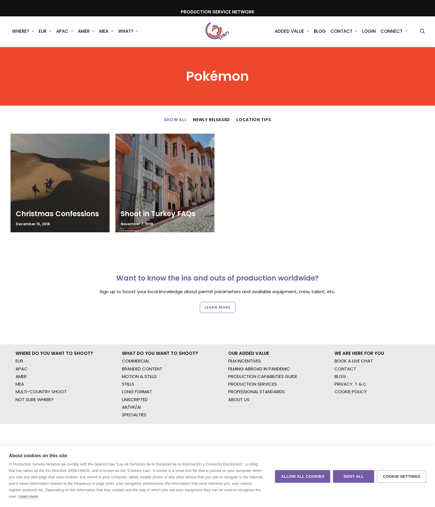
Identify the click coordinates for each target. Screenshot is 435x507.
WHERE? (23, 32)
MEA (106, 32)
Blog (320, 32)
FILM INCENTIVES (244, 336)
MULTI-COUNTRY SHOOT (41, 367)
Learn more (28, 496)
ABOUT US (239, 374)
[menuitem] (23, 31)
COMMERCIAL (136, 336)
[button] (422, 31)
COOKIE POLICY (351, 367)
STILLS (128, 359)
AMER (86, 32)
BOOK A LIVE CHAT (354, 336)
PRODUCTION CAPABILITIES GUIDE (262, 351)
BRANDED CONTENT (142, 344)
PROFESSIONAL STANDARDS (256, 367)
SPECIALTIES (134, 390)
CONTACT (345, 344)
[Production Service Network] (217, 32)
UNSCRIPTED (135, 374)
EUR (45, 32)
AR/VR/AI (131, 382)
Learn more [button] (217, 286)
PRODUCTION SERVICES (252, 359)
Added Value (292, 32)
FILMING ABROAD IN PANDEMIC (259, 344)
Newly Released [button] (211, 120)
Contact (343, 32)
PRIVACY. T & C (350, 359)
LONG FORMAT (137, 367)
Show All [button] (175, 120)
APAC (64, 32)
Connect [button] (394, 32)
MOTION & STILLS (139, 351)
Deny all (354, 476)
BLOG (340, 351)
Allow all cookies (302, 476)
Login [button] (369, 32)
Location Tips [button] (253, 120)
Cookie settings (401, 476)
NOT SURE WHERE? (35, 374)
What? (128, 32)
